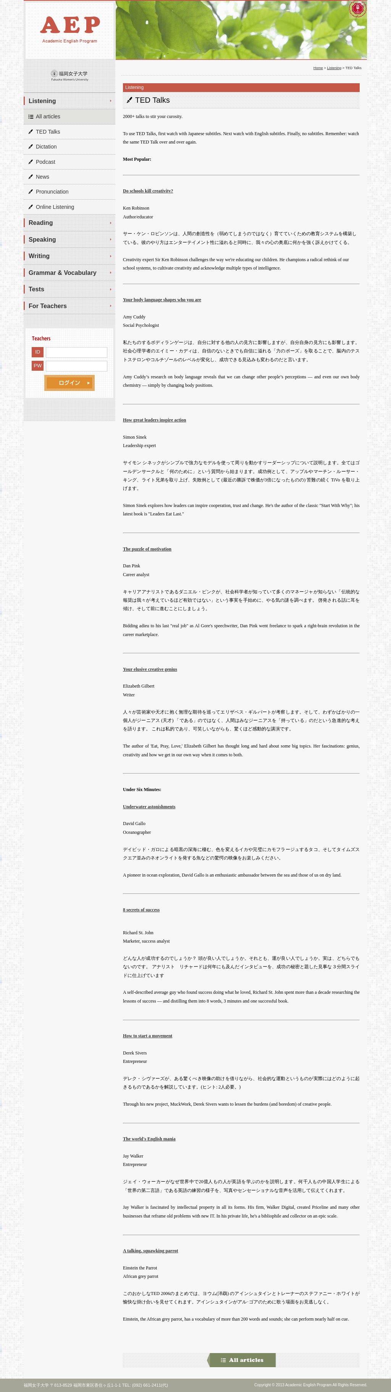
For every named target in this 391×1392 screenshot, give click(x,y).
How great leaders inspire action (154, 420)
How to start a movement (147, 1035)
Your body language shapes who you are (162, 299)
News (42, 177)
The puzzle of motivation (147, 549)
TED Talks (48, 132)
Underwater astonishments (149, 806)
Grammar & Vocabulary (63, 272)
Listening (42, 100)
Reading (41, 222)
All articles (48, 116)
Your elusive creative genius (150, 669)
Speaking (42, 239)
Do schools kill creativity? (148, 191)
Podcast (45, 162)
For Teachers (48, 305)
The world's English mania (149, 1139)
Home (318, 68)
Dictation (46, 147)
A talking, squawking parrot (150, 1250)
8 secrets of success (141, 909)
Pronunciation (52, 192)
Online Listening (55, 207)
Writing (39, 255)
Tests (36, 289)
